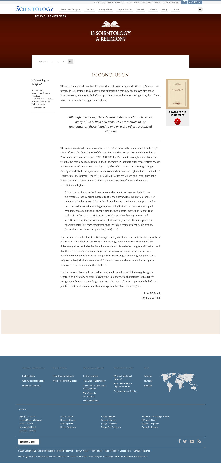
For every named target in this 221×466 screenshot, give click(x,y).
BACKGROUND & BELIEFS (93, 368)
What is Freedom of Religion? (123, 377)
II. (58, 61)
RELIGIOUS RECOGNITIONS (33, 368)
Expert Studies (124, 9)
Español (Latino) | (31, 420)
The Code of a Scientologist (89, 394)
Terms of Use (97, 451)
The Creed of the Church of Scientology (94, 387)
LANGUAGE (191, 2)
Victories (89, 9)
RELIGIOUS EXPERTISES (50, 16)
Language (22, 409)
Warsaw (148, 376)
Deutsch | (68, 420)
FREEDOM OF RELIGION (123, 368)
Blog (164, 9)
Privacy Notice (82, 451)
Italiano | (66, 424)
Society (153, 9)
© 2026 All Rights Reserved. (45, 451)
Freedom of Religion (70, 9)
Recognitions (105, 9)
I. (52, 61)
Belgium (148, 385)
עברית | (26, 424)
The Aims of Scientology (94, 381)
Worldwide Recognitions (33, 381)
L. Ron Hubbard (90, 376)
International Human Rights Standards (123, 385)
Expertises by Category (63, 376)
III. (64, 61)
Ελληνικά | (149, 420)
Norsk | (68, 427)
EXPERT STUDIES (60, 368)
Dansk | (66, 416)
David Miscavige (91, 401)
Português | (111, 427)
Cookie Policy (111, 451)
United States (28, 376)
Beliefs (140, 9)
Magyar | (150, 424)
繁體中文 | (28, 416)
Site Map (146, 451)
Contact (137, 451)
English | (108, 416)
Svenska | (28, 431)
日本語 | (109, 424)
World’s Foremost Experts (65, 381)
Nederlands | (28, 427)
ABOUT (43, 61)
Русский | (150, 427)
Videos (175, 9)
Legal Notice (125, 451)
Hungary (148, 381)
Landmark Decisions (31, 385)
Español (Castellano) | (155, 416)
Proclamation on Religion (125, 391)
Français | (108, 420)
